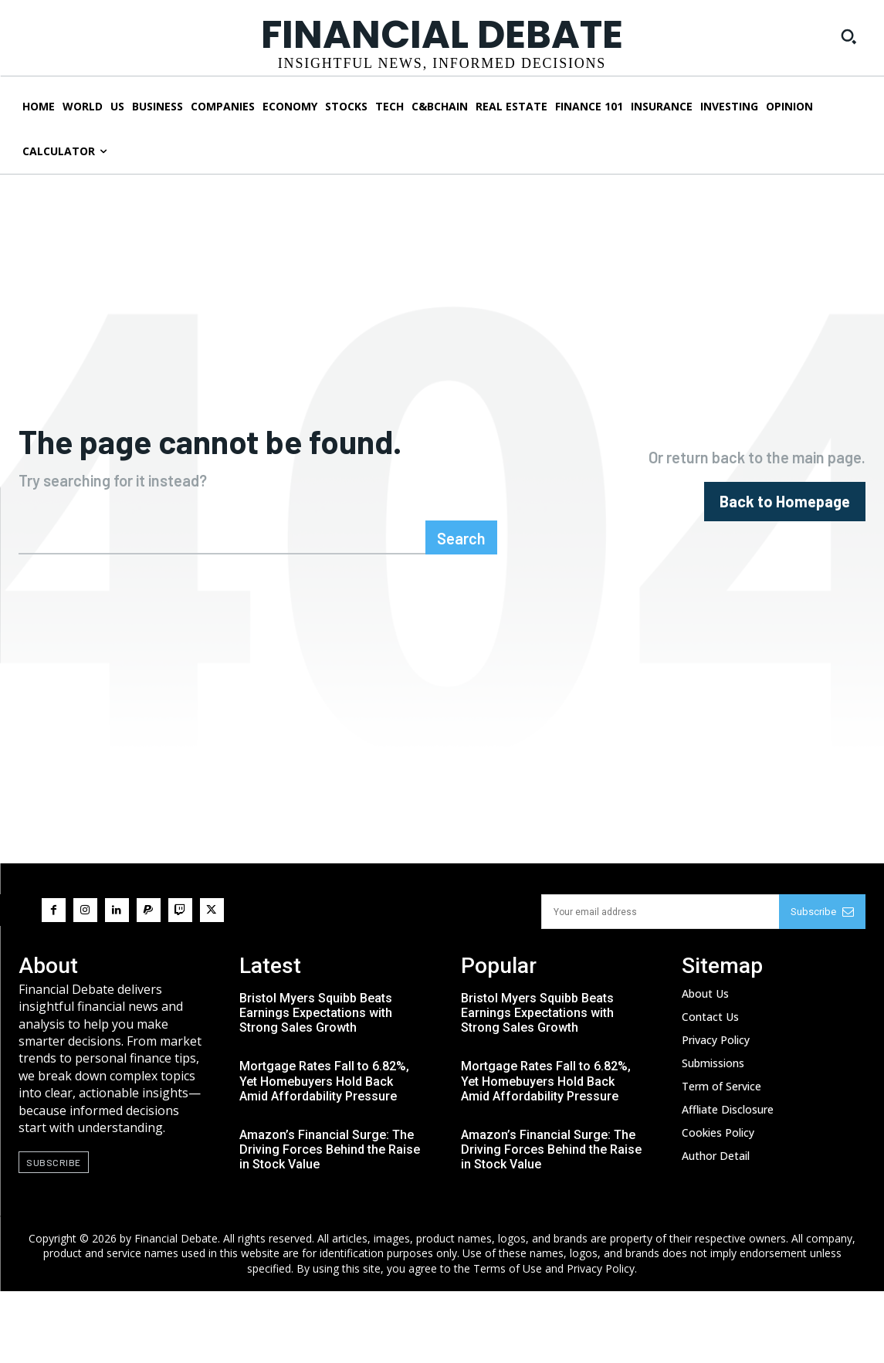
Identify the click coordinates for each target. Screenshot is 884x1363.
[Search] (461, 609)
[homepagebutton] (784, 537)
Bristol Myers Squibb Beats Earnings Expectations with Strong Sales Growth (315, 1085)
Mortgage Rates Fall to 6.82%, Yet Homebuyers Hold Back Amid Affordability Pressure (324, 1153)
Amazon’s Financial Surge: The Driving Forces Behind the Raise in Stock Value (329, 1221)
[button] (848, 36)
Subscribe (822, 983)
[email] (660, 983)
